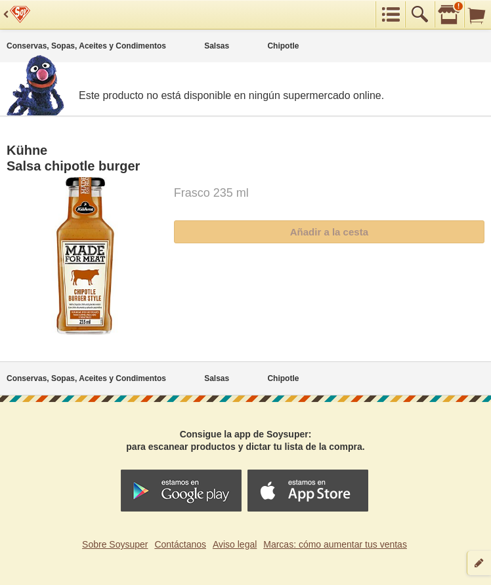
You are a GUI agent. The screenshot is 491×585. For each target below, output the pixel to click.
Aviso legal (235, 544)
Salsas (216, 45)
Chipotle (283, 45)
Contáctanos (180, 544)
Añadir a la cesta (329, 231)
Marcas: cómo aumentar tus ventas (335, 544)
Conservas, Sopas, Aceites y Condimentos (86, 45)
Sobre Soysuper (115, 544)
